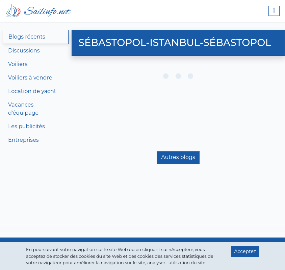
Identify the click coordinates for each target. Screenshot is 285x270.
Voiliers (17, 64)
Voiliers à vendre (30, 77)
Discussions (24, 50)
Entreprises (23, 140)
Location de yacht (32, 91)
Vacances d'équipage (23, 109)
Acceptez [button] (245, 251)
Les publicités (26, 126)
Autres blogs (178, 157)
